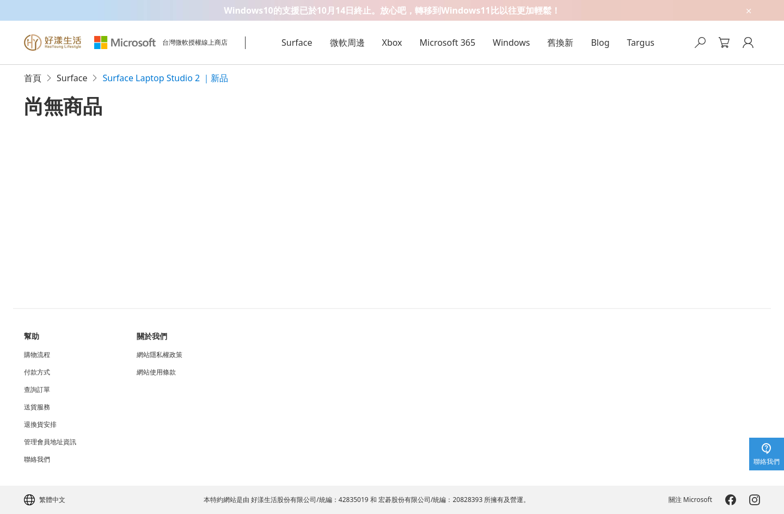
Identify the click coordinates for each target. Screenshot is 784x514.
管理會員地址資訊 (50, 442)
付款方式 (37, 372)
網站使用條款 (156, 372)
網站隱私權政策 (159, 354)
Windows (511, 43)
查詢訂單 (37, 389)
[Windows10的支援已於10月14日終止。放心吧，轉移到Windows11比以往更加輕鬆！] (392, 10)
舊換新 (560, 43)
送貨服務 (37, 407)
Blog (600, 43)
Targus (640, 43)
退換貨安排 (40, 424)
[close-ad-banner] (748, 10)
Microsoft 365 (448, 43)
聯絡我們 (37, 459)
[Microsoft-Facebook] (730, 499)
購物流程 (37, 354)
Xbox (392, 43)
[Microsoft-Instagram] (754, 499)
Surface (296, 43)
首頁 (32, 78)
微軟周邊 (347, 43)
